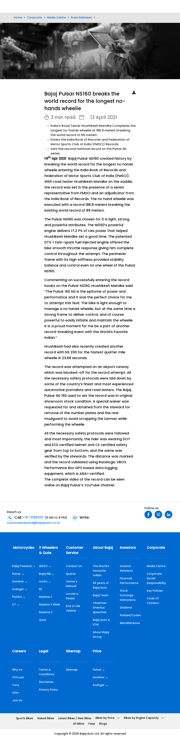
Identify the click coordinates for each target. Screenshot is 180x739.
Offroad (18, 677)
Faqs (91, 723)
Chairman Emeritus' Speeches (100, 608)
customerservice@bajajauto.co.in (33, 523)
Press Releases (81, 17)
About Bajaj (103, 548)
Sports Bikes (24, 718)
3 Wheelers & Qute (48, 550)
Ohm (15, 693)
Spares (71, 574)
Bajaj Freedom (22, 566)
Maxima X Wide (49, 604)
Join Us (17, 700)
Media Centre (56, 17)
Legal (43, 651)
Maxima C (46, 612)
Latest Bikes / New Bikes (74, 718)
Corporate (34, 17)
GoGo (43, 581)
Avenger (18, 589)
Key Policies (155, 591)
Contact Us (74, 566)
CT (14, 604)
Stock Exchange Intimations (128, 596)
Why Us (17, 669)
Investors (128, 548)
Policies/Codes (130, 615)
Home (18, 17)
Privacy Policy (48, 689)
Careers (19, 651)
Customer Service (74, 550)
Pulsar (16, 574)
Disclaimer (46, 682)
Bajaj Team (100, 595)
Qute (42, 620)
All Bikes (78, 723)
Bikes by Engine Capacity (144, 718)
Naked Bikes (45, 718)
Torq (15, 685)
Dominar (18, 581)
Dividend (126, 607)
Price (97, 651)
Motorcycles (22, 548)
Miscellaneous (130, 623)
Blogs (103, 723)
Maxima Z (45, 597)
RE (40, 589)
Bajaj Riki (45, 574)
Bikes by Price (107, 718)
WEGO (43, 566)
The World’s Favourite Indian (101, 571)
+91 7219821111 (32, 517)
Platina (17, 597)
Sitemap (73, 651)
